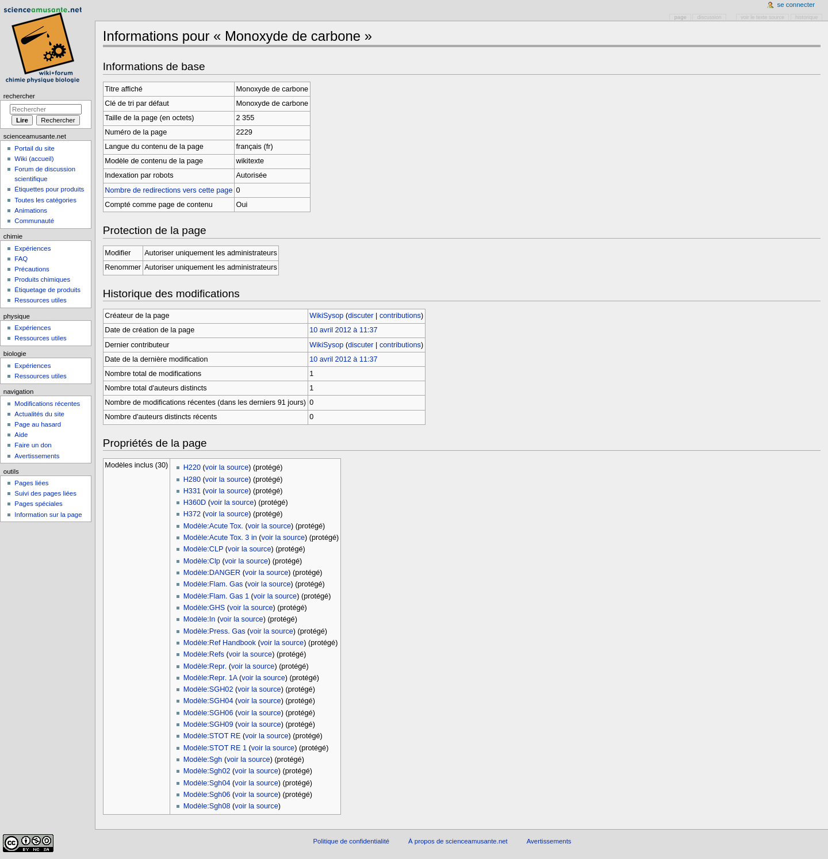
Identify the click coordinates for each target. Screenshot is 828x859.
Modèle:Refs (203, 654)
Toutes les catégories (45, 200)
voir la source (226, 467)
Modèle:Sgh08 (207, 806)
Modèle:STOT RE (212, 736)
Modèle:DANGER (211, 573)
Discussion (709, 17)
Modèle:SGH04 (208, 701)
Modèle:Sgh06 (207, 795)
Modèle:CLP (203, 549)
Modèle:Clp (201, 561)
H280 (192, 479)
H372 (192, 514)
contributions (400, 316)
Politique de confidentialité (351, 841)
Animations (30, 210)
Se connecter (796, 4)
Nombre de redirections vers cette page (168, 190)
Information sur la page (48, 514)
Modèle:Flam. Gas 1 (216, 596)
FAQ (21, 258)
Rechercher (19, 96)
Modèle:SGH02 (208, 689)
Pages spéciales (38, 503)
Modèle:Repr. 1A (210, 678)
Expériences (32, 248)
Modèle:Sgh (203, 760)
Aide (21, 434)
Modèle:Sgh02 (207, 771)
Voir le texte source (762, 17)
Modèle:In (199, 619)
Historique (806, 17)
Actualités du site (39, 414)
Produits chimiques (42, 279)
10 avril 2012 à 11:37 (343, 330)
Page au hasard (37, 424)
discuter (360, 316)
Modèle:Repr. (205, 666)
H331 (192, 491)
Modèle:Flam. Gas (213, 584)
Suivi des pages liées (45, 493)
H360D (194, 502)
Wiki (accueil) (33, 158)
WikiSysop (326, 316)
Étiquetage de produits (47, 289)
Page (680, 17)
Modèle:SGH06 (208, 713)
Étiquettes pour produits (49, 189)
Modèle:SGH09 (208, 724)
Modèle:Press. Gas (214, 631)
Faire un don (32, 445)
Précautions (31, 269)
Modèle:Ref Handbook (219, 643)
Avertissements (36, 455)
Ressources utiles (40, 300)
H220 (192, 467)
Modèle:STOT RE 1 (215, 748)
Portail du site (34, 148)
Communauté (34, 220)
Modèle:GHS (204, 608)
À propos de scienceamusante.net (458, 841)
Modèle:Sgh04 (207, 783)
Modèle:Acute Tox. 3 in (220, 538)
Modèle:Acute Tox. (213, 526)
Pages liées (31, 483)
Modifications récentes (47, 403)
